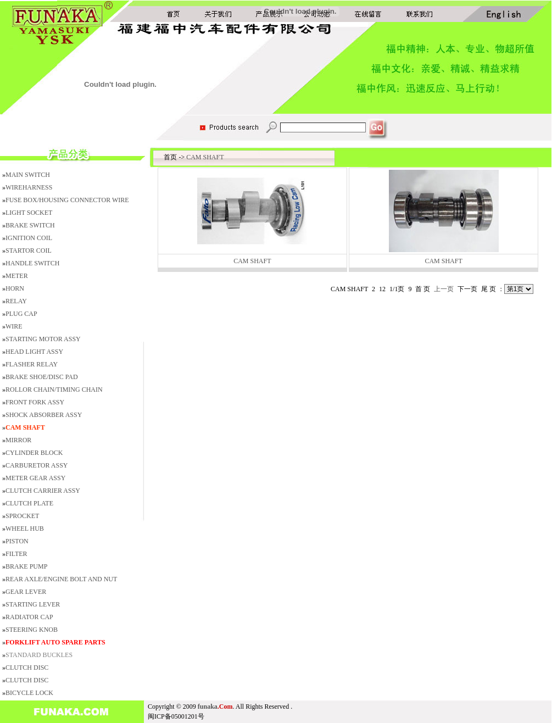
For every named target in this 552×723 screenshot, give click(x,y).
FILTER (16, 554)
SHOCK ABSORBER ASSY (43, 415)
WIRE (14, 326)
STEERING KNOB (31, 629)
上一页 (444, 289)
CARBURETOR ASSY (36, 465)
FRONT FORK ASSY (34, 402)
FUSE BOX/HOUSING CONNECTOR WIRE (67, 200)
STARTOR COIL (28, 250)
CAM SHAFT (205, 157)
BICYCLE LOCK (29, 693)
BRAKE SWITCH (30, 225)
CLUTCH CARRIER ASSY (42, 490)
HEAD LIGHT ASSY (34, 351)
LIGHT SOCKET (28, 212)
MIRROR (18, 440)
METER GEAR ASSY (35, 478)
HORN (14, 288)
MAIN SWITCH (27, 175)
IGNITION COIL (28, 238)
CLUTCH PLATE (29, 503)
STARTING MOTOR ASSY (43, 339)
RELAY (16, 301)
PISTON (17, 541)
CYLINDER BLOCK (34, 453)
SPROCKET (22, 516)
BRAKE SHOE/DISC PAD (41, 377)
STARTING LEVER (32, 604)
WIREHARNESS (28, 187)
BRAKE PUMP (26, 566)
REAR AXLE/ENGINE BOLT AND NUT (61, 579)
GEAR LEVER (25, 592)
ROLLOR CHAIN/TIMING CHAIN (54, 389)
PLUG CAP (21, 314)
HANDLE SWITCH (32, 263)
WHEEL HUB (24, 528)
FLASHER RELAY (31, 364)
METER (16, 276)
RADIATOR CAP (29, 617)
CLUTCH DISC (26, 667)
